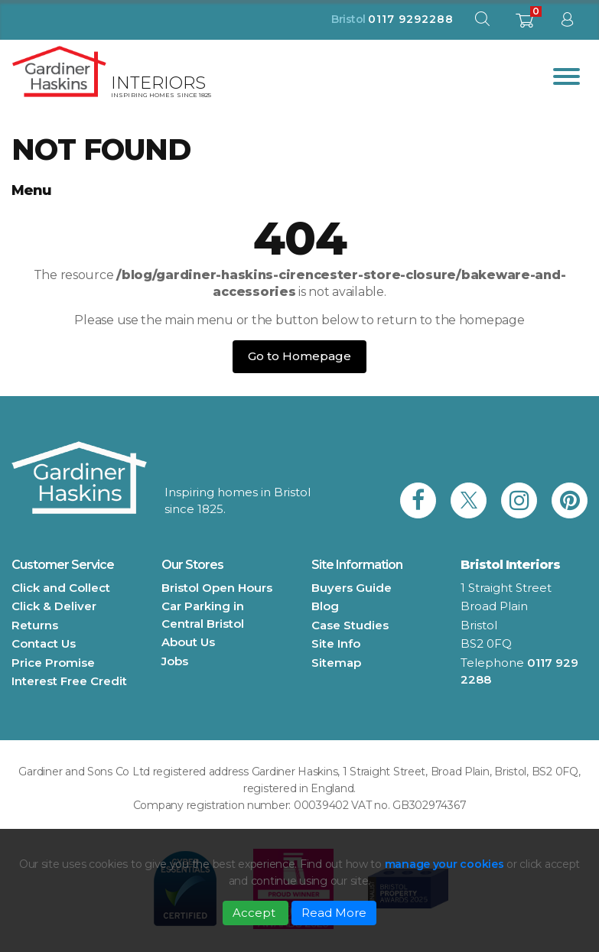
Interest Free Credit (69, 681)
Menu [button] (31, 190)
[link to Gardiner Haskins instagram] (519, 500)
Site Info (335, 643)
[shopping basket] (524, 25)
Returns (34, 625)
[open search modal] (482, 22)
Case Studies (350, 625)
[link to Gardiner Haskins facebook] (418, 500)
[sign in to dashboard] (567, 22)
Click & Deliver (53, 606)
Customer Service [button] (62, 564)
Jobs (174, 661)
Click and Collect (60, 587)
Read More (333, 912)
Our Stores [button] (192, 564)
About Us (188, 642)
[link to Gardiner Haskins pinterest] (570, 500)
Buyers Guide (351, 587)
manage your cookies (444, 864)
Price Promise (53, 662)
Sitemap (336, 662)
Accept (255, 912)
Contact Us (43, 643)
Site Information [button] (356, 564)
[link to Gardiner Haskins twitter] (469, 500)
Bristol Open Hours (216, 587)
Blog (325, 606)
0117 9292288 (411, 19)
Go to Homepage (299, 356)
